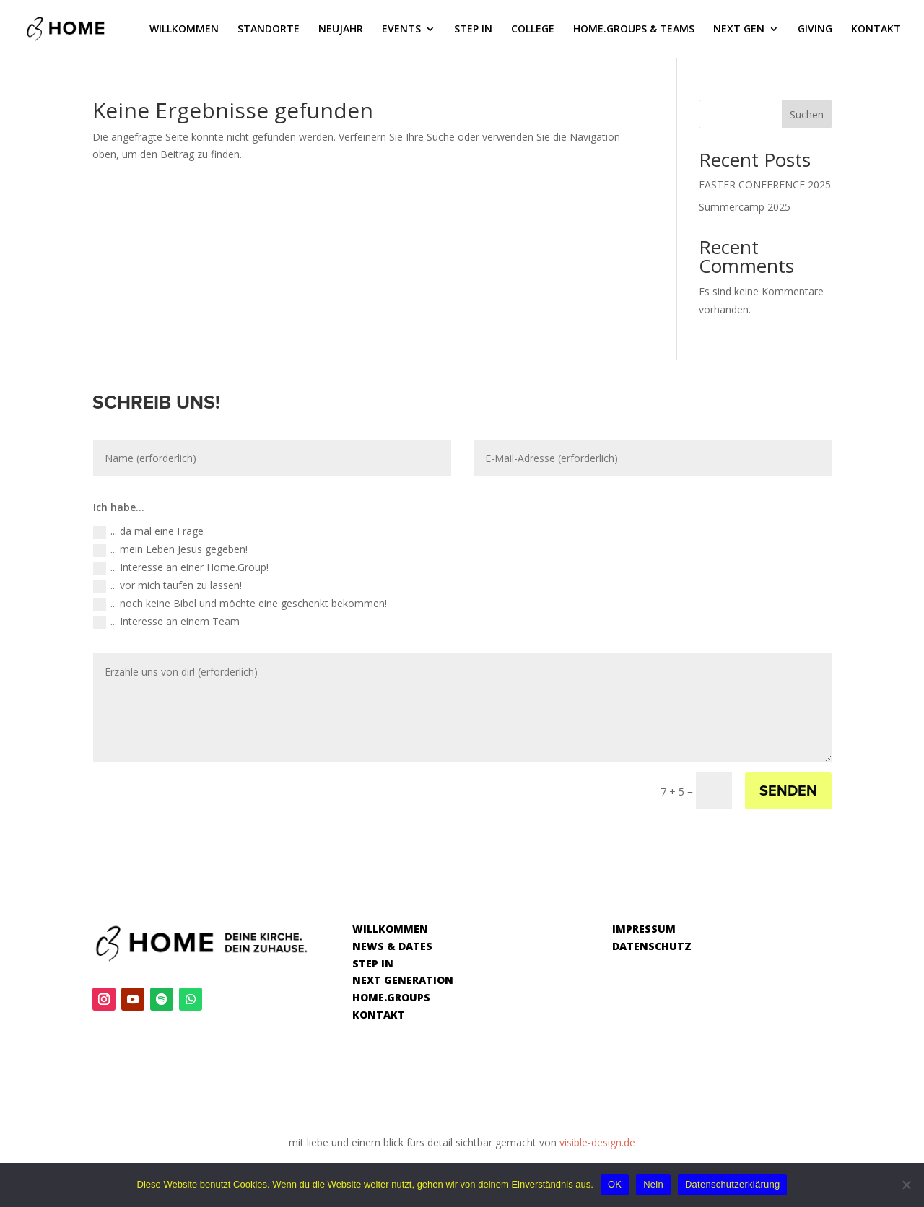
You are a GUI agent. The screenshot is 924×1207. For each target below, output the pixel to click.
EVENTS (401, 29)
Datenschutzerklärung (732, 1184)
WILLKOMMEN (184, 29)
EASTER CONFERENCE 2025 (765, 184)
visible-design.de (597, 1142)
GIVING (815, 29)
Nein (653, 1184)
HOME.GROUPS (391, 997)
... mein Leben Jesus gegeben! (170, 549)
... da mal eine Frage (148, 531)
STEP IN (473, 29)
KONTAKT (876, 29)
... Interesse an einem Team (166, 621)
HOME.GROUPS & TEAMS (633, 29)
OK (615, 1184)
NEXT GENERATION (402, 980)
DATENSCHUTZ (652, 946)
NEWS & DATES (392, 946)
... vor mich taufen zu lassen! (167, 585)
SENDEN (788, 791)
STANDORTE (268, 29)
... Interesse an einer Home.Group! (181, 567)
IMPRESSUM (644, 929)
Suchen (807, 114)
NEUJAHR (340, 29)
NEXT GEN (738, 29)
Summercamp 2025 (744, 207)
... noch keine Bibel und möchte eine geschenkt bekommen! (240, 603)
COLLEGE (532, 29)
